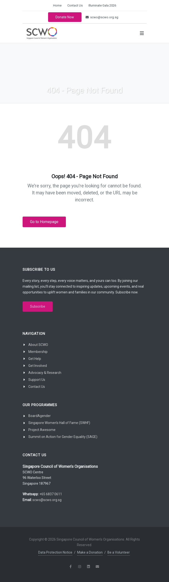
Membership (38, 352)
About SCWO (38, 345)
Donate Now (65, 17)
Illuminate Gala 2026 (102, 5)
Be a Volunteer (118, 552)
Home (57, 5)
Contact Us (75, 5)
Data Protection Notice (55, 552)
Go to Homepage (44, 221)
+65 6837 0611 (50, 494)
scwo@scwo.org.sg (102, 17)
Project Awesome (42, 430)
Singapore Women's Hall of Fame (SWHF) (59, 423)
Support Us (36, 380)
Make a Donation (90, 552)
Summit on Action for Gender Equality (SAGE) (62, 437)
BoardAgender (39, 416)
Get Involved (37, 366)
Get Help (34, 359)
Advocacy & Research (44, 373)
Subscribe (37, 306)
